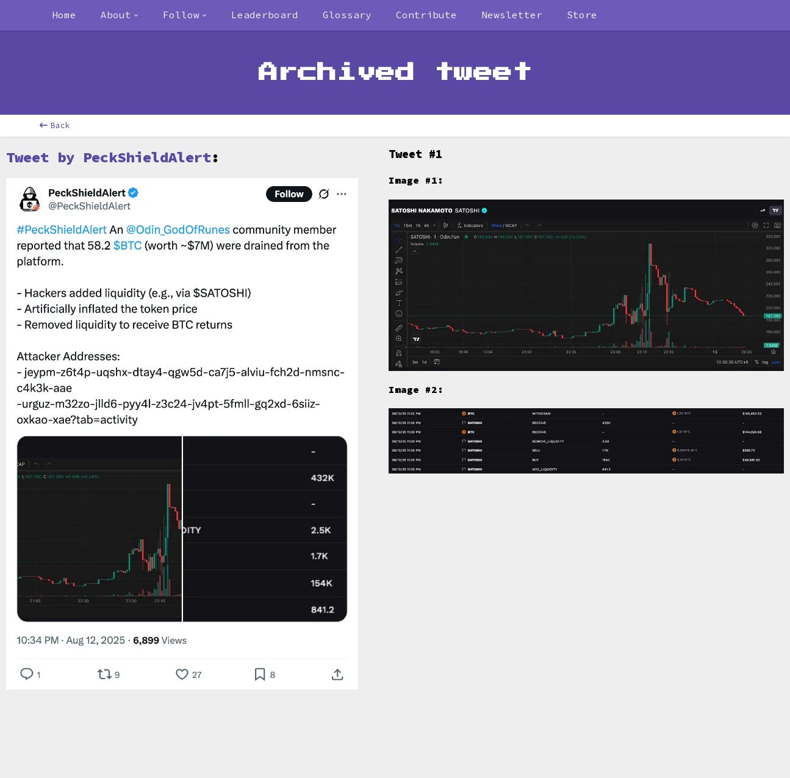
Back (55, 125)
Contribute (426, 15)
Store (582, 15)
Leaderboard (264, 15)
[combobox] (119, 15)
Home (64, 15)
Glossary (347, 15)
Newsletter (511, 15)
